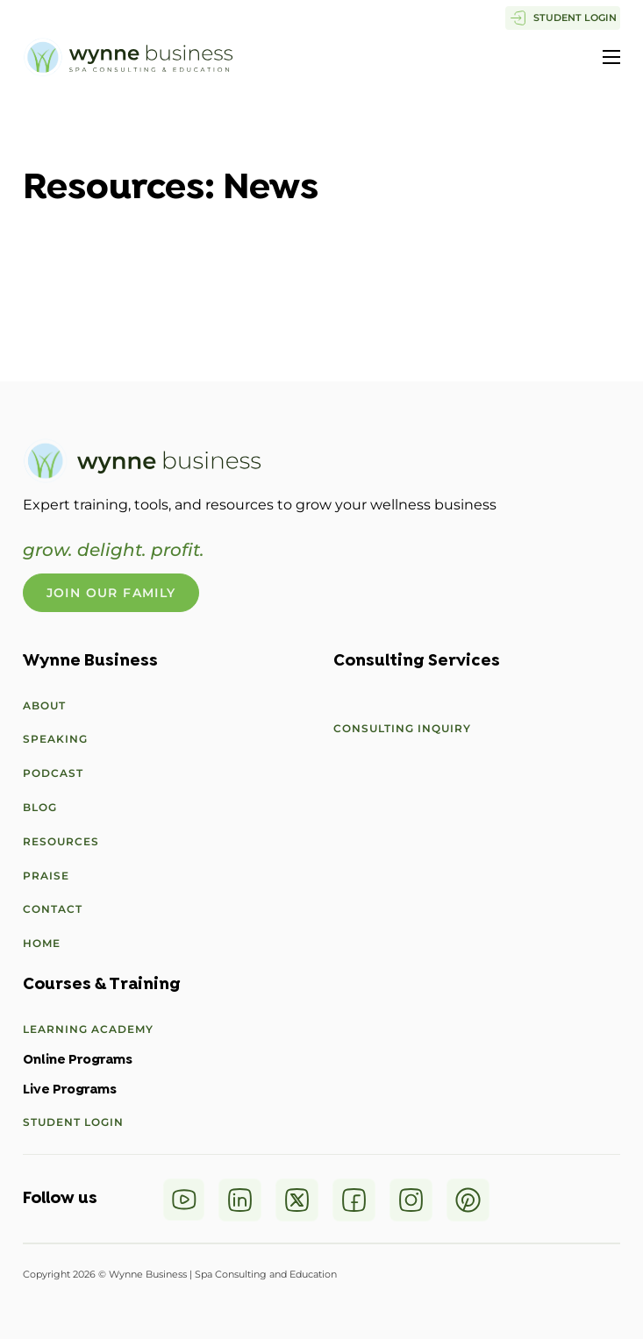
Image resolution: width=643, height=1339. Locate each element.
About (44, 705)
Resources (61, 841)
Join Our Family (111, 593)
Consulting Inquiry (402, 728)
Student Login (73, 1122)
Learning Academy (88, 1029)
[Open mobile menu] (611, 57)
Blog (40, 807)
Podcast (53, 773)
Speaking (55, 738)
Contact (52, 908)
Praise (46, 875)
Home (42, 943)
